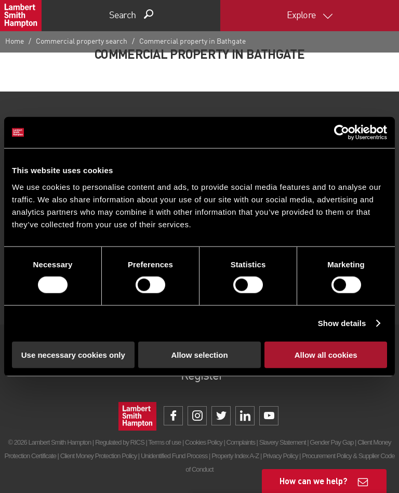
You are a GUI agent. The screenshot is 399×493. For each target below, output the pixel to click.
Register (202, 376)
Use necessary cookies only (73, 354)
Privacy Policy (280, 456)
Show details (342, 323)
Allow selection (199, 354)
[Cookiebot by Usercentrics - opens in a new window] (341, 132)
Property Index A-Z (235, 456)
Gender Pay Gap (331, 442)
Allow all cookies (326, 354)
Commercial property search (81, 41)
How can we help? (314, 480)
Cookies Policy (203, 442)
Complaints (241, 442)
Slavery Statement (282, 442)
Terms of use (164, 442)
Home (14, 41)
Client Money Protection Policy (98, 456)
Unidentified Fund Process (174, 456)
